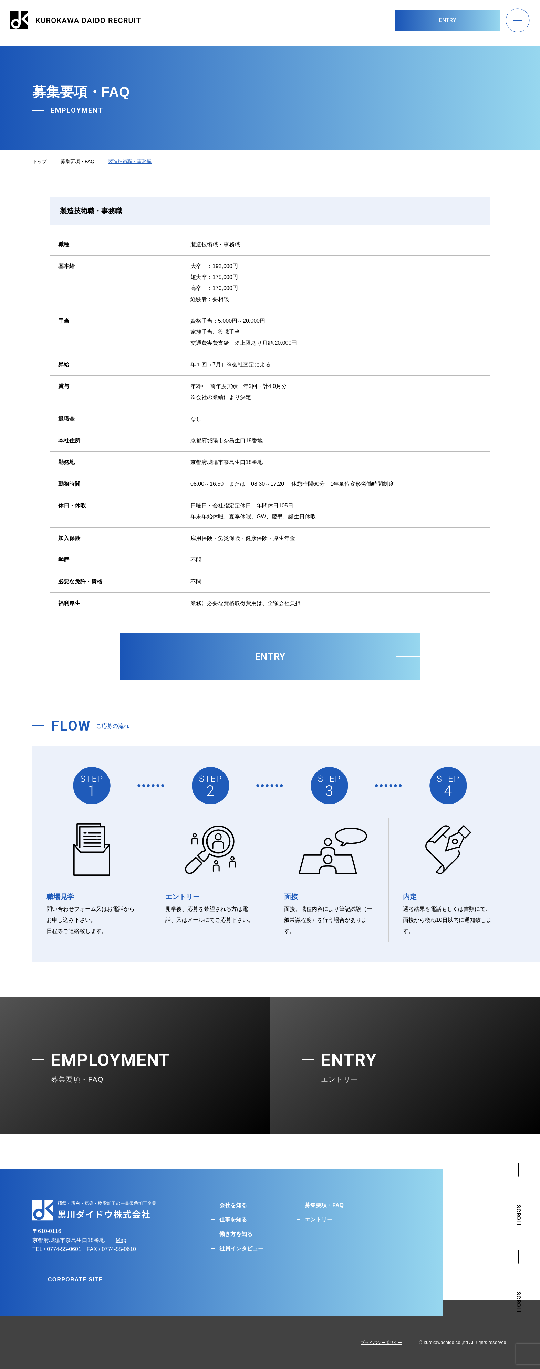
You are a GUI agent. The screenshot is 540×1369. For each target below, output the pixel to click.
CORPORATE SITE (75, 1279)
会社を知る (233, 1205)
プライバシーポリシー (381, 1342)
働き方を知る (235, 1234)
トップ (39, 161)
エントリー (318, 1219)
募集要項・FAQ (77, 161)
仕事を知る (233, 1219)
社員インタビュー (241, 1248)
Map (121, 1240)
